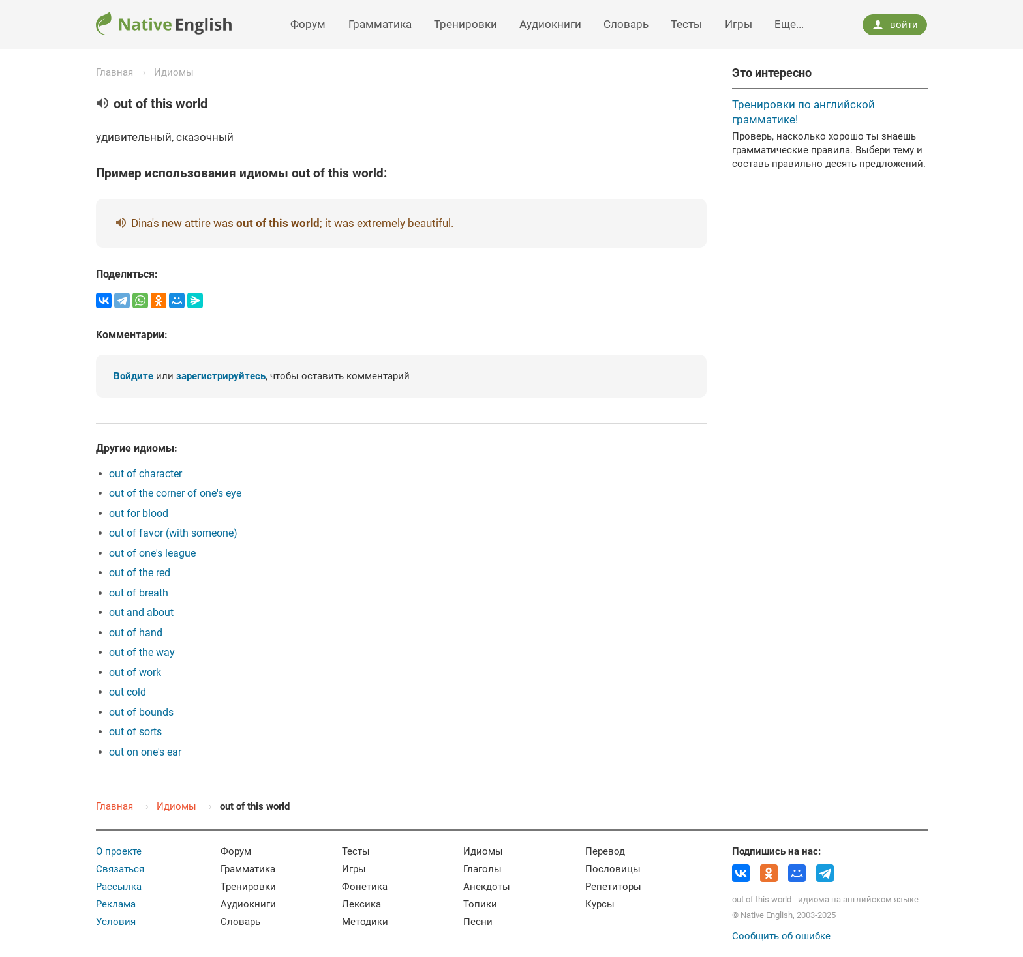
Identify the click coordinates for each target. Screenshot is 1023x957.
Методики (365, 922)
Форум (308, 24)
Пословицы (613, 869)
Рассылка (119, 886)
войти (895, 25)
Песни (478, 922)
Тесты (686, 24)
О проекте (119, 851)
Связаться (120, 869)
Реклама (116, 904)
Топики (480, 904)
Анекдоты (486, 886)
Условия (116, 922)
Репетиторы (613, 886)
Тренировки (465, 24)
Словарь (626, 24)
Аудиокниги (550, 24)
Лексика (361, 904)
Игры (738, 24)
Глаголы (482, 869)
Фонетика (365, 886)
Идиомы (174, 72)
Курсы (600, 904)
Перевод (605, 851)
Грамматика (380, 24)
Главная (114, 72)
